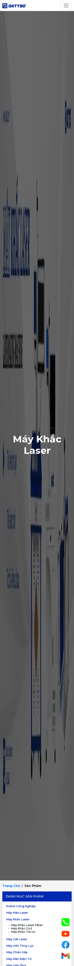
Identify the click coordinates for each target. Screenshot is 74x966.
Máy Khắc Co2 (19, 928)
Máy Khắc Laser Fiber (25, 925)
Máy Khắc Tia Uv (21, 932)
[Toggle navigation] (66, 5)
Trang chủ (11, 886)
